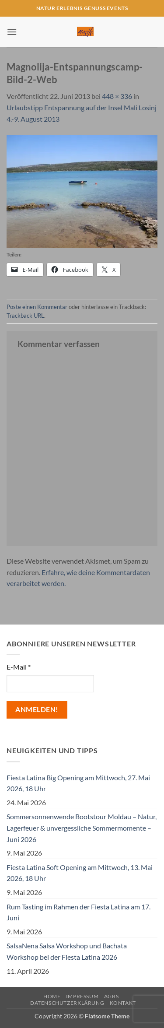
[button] (12, 31)
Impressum (82, 996)
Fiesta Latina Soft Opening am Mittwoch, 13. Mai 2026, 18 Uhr (80, 873)
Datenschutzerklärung (67, 1003)
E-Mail (19, 667)
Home (51, 996)
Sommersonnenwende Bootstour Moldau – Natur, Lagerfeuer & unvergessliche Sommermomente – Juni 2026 (82, 827)
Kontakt (123, 1003)
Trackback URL (25, 315)
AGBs (111, 996)
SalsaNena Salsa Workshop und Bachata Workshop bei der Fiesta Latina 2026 (67, 951)
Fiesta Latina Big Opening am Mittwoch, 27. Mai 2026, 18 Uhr (78, 783)
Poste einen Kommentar (37, 306)
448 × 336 (117, 96)
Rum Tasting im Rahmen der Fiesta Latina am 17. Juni (78, 912)
